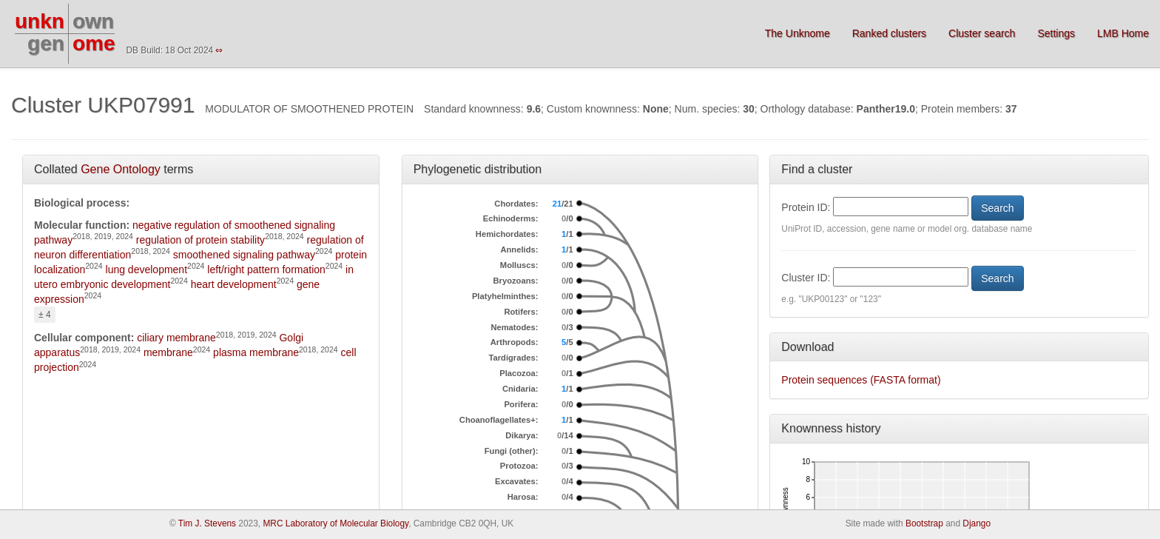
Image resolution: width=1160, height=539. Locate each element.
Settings (1056, 33)
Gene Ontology (121, 169)
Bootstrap (924, 523)
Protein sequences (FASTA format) (860, 380)
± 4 (44, 314)
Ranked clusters (889, 33)
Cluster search (981, 33)
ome (93, 43)
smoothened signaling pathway (244, 255)
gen (45, 43)
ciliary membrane (176, 338)
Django (976, 523)
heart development (234, 284)
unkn (39, 21)
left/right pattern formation (266, 269)
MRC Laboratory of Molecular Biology (335, 523)
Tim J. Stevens (207, 523)
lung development (147, 269)
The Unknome (797, 33)
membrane (168, 352)
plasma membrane (256, 352)
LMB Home (1123, 33)
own (93, 21)
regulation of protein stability (200, 240)
